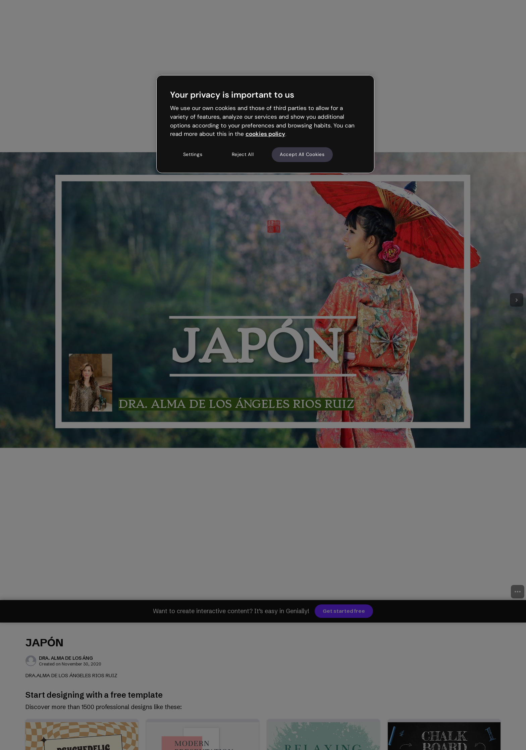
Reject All (243, 154)
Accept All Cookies (302, 154)
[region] (265, 124)
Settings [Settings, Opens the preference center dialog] (193, 154)
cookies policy (265, 134)
